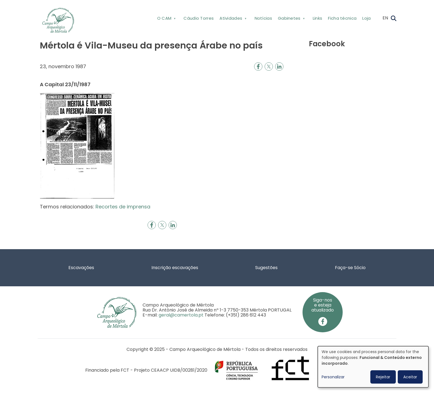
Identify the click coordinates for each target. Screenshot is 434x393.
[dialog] (373, 366)
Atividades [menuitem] (233, 19)
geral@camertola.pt (181, 315)
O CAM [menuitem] (166, 19)
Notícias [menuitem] (263, 18)
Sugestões (266, 267)
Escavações (81, 267)
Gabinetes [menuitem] (291, 19)
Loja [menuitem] (366, 18)
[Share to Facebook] (258, 66)
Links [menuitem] (317, 18)
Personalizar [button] (333, 377)
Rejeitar (383, 377)
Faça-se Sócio (350, 267)
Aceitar (410, 377)
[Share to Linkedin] (279, 66)
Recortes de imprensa (122, 206)
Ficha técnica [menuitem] (342, 18)
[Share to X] (269, 66)
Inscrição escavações (174, 267)
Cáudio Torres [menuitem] (199, 18)
